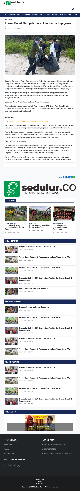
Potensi (63, 14)
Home (4, 14)
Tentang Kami (9, 444)
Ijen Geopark (35, 86)
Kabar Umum (26, 14)
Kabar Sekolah (37, 14)
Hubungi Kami (9, 454)
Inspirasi (55, 14)
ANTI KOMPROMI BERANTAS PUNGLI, (40, 426)
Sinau (70, 14)
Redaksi (7, 449)
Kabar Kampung (14, 14)
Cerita (47, 14)
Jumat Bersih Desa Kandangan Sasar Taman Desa (31, 102)
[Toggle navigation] (4, 3)
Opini (76, 14)
